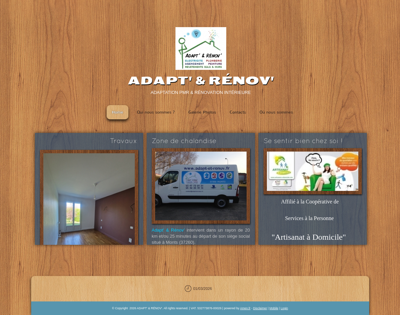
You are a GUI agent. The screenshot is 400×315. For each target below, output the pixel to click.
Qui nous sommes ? (156, 112)
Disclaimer (260, 308)
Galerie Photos (202, 112)
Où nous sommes (276, 112)
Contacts (238, 112)
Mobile (274, 308)
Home (117, 112)
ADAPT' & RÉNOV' (201, 80)
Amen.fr (245, 308)
